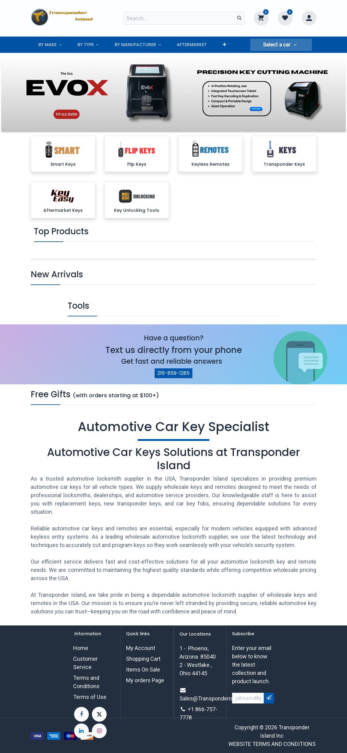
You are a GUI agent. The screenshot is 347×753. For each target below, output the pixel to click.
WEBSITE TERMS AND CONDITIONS (272, 744)
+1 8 (193, 709)
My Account (140, 648)
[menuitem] (50, 45)
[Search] (239, 18)
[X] (99, 714)
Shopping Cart (143, 659)
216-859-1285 (173, 373)
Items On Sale (143, 669)
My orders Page (145, 680)
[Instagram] (99, 730)
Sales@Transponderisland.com (217, 698)
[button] (281, 45)
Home (80, 648)
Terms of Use (89, 697)
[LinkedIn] (81, 730)
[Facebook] (81, 714)
